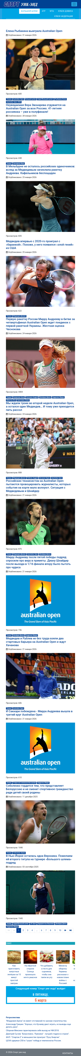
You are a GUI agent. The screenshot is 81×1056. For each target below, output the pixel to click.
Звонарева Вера (18, 163)
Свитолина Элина (23, 400)
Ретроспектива (13, 1017)
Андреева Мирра (58, 397)
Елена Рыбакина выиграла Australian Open (34, 31)
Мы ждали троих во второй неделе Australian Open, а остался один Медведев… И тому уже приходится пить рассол (40, 407)
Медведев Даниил (19, 316)
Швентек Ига (11, 400)
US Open (33, 924)
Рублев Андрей (32, 478)
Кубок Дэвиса (65, 11)
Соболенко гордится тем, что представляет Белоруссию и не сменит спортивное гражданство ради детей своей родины (39, 789)
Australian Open (18, 99)
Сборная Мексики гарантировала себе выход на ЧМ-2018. (32, 1030)
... (37, 930)
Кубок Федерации (63, 16)
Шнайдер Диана (45, 397)
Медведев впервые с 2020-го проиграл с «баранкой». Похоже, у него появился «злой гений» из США (40, 245)
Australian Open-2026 (14, 102)
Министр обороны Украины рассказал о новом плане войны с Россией (63, 975)
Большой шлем (29, 11)
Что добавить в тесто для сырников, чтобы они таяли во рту (46, 972)
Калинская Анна (18, 397)
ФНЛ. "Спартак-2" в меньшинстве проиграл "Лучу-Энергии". (33, 1037)
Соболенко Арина (19, 853)
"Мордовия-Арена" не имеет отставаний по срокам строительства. (36, 1021)
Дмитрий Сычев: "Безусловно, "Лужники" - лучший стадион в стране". (37, 1034)
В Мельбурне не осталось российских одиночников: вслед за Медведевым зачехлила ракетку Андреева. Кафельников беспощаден (40, 170)
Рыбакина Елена (60, 99)
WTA (52, 11)
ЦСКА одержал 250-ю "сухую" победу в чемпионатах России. (33, 1041)
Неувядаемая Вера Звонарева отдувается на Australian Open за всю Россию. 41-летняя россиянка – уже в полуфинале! (35, 108)
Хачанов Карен (45, 478)
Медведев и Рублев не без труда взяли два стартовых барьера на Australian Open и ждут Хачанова (36, 642)
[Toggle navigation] (74, 4)
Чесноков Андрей (32, 397)
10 (60, 930)
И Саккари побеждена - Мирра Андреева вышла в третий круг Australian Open (39, 713)
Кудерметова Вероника (46, 924)
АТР (43, 11)
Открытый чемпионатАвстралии (24, 783)
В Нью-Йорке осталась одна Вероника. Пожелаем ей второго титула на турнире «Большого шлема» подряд (39, 859)
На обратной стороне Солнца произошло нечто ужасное (30, 972)
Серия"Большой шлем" (45, 99)
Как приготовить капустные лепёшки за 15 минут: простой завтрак (14, 975)
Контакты (67, 1053)
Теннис (9, 99)
